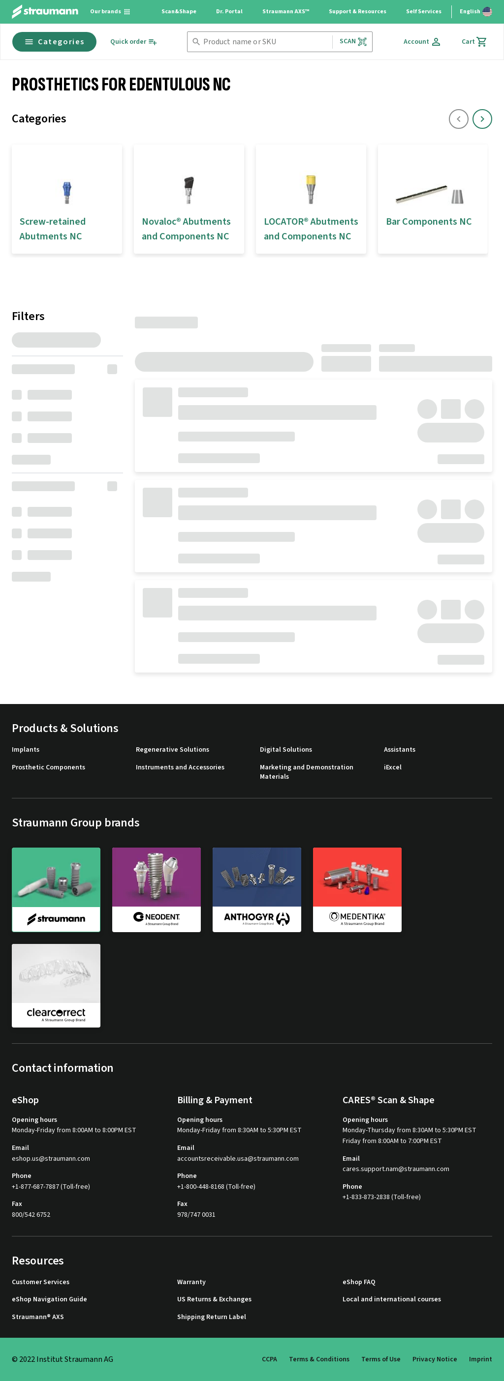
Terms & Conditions (319, 1359)
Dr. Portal (229, 11)
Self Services (423, 11)
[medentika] (357, 889)
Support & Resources (357, 11)
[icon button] (482, 119)
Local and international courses (392, 1299)
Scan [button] (353, 41)
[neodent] (156, 889)
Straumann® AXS (38, 1317)
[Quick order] (133, 42)
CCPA (269, 1359)
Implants (25, 750)
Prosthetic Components (48, 767)
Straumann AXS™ (285, 11)
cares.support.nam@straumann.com (396, 1169)
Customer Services (40, 1282)
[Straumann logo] (45, 11)
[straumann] (56, 890)
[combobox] (265, 42)
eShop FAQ (359, 1282)
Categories (54, 41)
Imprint (480, 1359)
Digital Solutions (286, 750)
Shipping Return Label (211, 1317)
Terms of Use (381, 1359)
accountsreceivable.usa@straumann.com (238, 1159)
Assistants (399, 750)
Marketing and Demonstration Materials (306, 772)
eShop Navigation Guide (49, 1299)
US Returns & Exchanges (214, 1299)
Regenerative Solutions (172, 750)
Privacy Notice (434, 1359)
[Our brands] (110, 11)
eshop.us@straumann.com (51, 1159)
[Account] (423, 42)
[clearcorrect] (56, 986)
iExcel (393, 767)
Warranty (191, 1282)
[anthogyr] (257, 889)
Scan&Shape (178, 11)
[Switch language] (476, 12)
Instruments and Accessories (180, 767)
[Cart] (475, 42)
